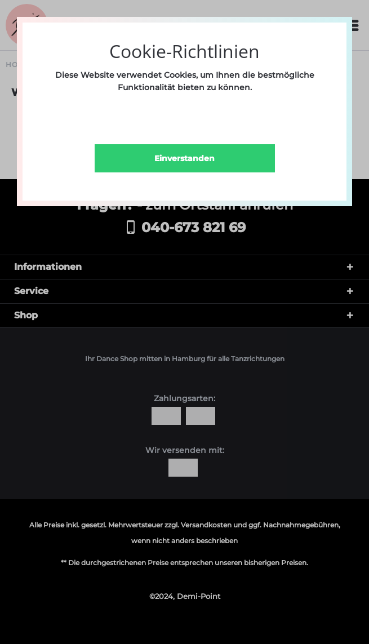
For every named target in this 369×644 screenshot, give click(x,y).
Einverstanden (184, 158)
